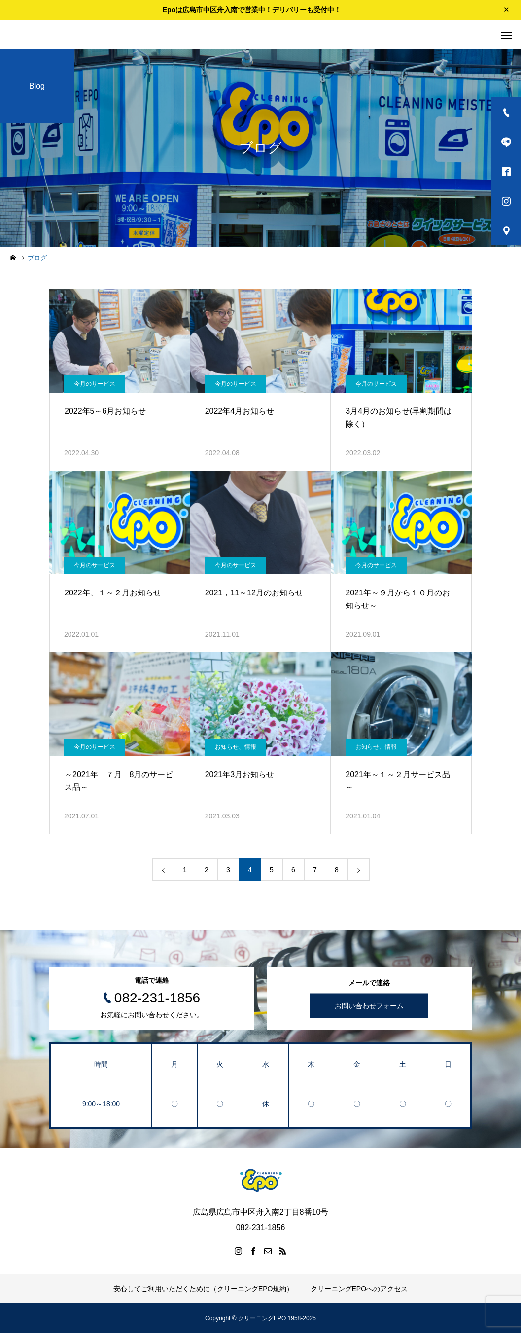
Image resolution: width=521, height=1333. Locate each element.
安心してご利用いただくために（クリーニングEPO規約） (203, 1289)
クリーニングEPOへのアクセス (359, 1289)
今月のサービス (94, 383)
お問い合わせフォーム (369, 1006)
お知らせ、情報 (235, 746)
